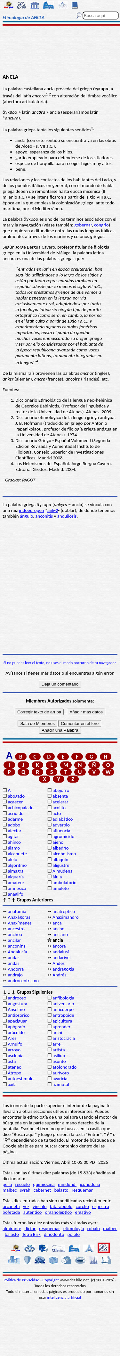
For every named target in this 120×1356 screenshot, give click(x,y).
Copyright (51, 1280)
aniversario (63, 1004)
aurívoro (60, 1073)
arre (56, 1044)
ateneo (14, 1067)
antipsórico (18, 1015)
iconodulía (90, 1184)
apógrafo (16, 1027)
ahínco (14, 842)
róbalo (93, 1228)
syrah (25, 1190)
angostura (17, 1004)
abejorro (60, 790)
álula (57, 877)
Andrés (59, 975)
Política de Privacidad (22, 1280)
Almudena (62, 871)
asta (12, 1061)
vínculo (40, 1206)
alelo (12, 859)
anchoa (15, 934)
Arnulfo (15, 1044)
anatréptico (63, 911)
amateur (16, 882)
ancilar (14, 940)
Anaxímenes (19, 923)
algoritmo (17, 865)
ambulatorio (64, 882)
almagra (15, 871)
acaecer (15, 802)
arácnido (16, 1032)
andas (13, 963)
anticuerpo (63, 1009)
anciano (60, 934)
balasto (61, 1190)
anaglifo (15, 894)
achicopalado (20, 807)
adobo (14, 825)
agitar (13, 836)
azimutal (60, 1084)
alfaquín (60, 859)
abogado (16, 796)
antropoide (63, 1015)
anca (56, 923)
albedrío (60, 848)
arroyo (14, 1050)
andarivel (61, 957)
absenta (60, 796)
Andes (58, 963)
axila (12, 1084)
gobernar (83, 225)
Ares (12, 1038)
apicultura (62, 1021)
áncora (59, 946)
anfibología (63, 998)
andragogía (63, 969)
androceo (17, 998)
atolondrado (64, 1067)
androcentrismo (23, 980)
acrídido (15, 813)
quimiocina (43, 1184)
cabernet (42, 1190)
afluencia (61, 831)
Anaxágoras (19, 917)
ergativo (83, 1212)
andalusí (60, 952)
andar (13, 957)
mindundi (67, 1184)
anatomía (17, 911)
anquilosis (67, 516)
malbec (10, 1190)
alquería (16, 877)
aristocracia (63, 1038)
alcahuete (17, 854)
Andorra (16, 969)
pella (7, 1184)
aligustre (60, 865)
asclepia (15, 1055)
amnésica (17, 888)
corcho (82, 1206)
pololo (74, 1234)
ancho (58, 929)
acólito (59, 807)
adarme (15, 819)
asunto (59, 1061)
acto (56, 813)
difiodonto (54, 1234)
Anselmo (16, 1009)
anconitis (44, 516)
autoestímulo (21, 1078)
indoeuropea (31, 510)
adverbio (61, 825)
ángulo (26, 516)
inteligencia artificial (64, 1297)
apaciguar (17, 1021)
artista (58, 1050)
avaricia (59, 1078)
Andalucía (17, 952)
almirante (12, 1228)
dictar (30, 1228)
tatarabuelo (61, 1206)
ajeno (57, 842)
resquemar (82, 1190)
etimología (73, 1228)
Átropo (14, 1073)
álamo (14, 848)
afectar (14, 831)
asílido (58, 1055)
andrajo (15, 975)
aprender (61, 1027)
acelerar (60, 802)
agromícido (63, 836)
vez (26, 1206)
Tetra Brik (31, 1234)
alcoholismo (64, 854)
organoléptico (58, 1212)
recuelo (22, 1184)
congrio (101, 225)
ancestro (16, 929)
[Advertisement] (60, 50)
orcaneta (11, 1206)
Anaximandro (65, 917)
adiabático (62, 819)
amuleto (60, 888)
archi (57, 1032)
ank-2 (52, 510)
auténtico (32, 1212)
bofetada (11, 1212)
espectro (100, 1206)
